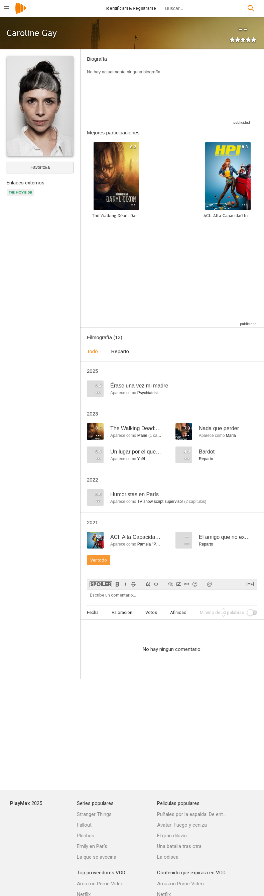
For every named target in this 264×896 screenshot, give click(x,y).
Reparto (120, 351)
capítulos (195, 501)
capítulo (158, 435)
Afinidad (178, 612)
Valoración (122, 612)
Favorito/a (40, 167)
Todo (92, 351)
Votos (151, 612)
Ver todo (98, 560)
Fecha (93, 612)
